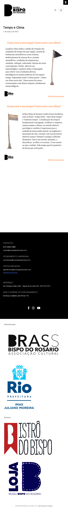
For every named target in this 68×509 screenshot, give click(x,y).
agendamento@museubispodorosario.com (17, 269)
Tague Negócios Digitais (45, 506)
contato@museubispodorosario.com (15, 250)
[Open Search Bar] (55, 10)
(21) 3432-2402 (9, 247)
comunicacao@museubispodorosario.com (16, 260)
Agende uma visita (10, 273)
